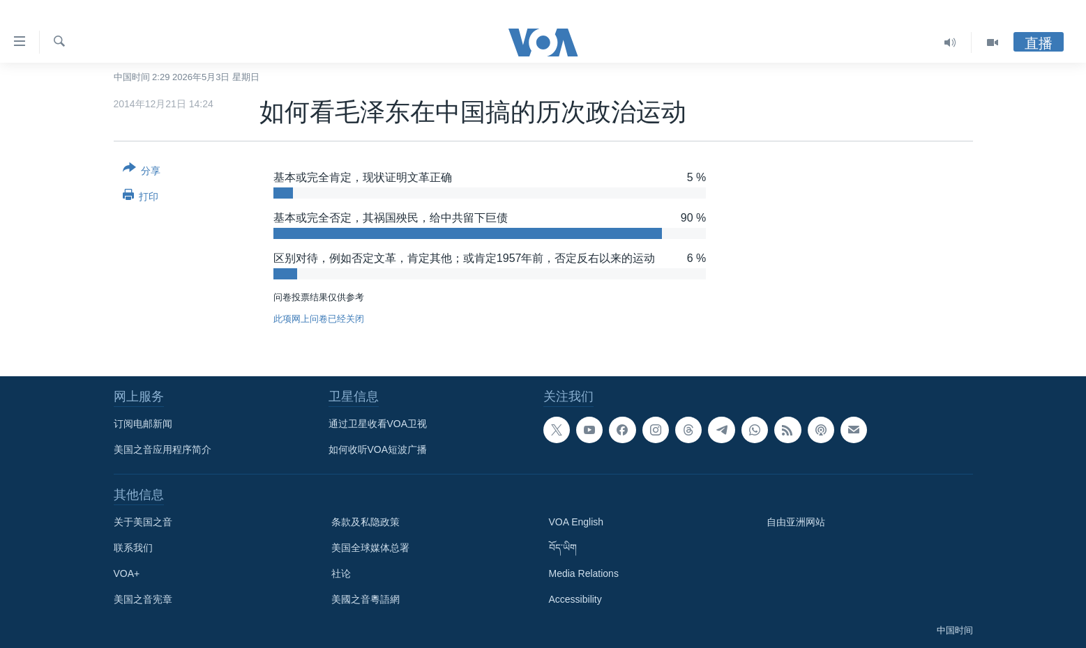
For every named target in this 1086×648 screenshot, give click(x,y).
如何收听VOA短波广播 (378, 449)
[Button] (142, 172)
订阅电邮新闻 (143, 423)
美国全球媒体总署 (370, 547)
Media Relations (584, 573)
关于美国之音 (143, 521)
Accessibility (575, 599)
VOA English (576, 521)
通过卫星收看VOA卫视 (378, 423)
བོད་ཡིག (563, 547)
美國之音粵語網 (365, 599)
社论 (341, 573)
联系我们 (133, 547)
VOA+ (127, 573)
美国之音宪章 (143, 599)
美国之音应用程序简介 (162, 449)
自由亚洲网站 (796, 521)
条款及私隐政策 (365, 521)
